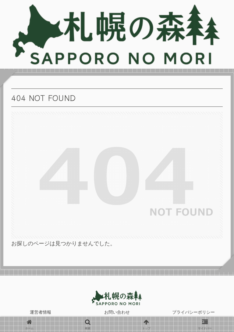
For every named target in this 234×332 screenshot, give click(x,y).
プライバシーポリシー (193, 312)
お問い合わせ (117, 312)
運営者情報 (40, 312)
